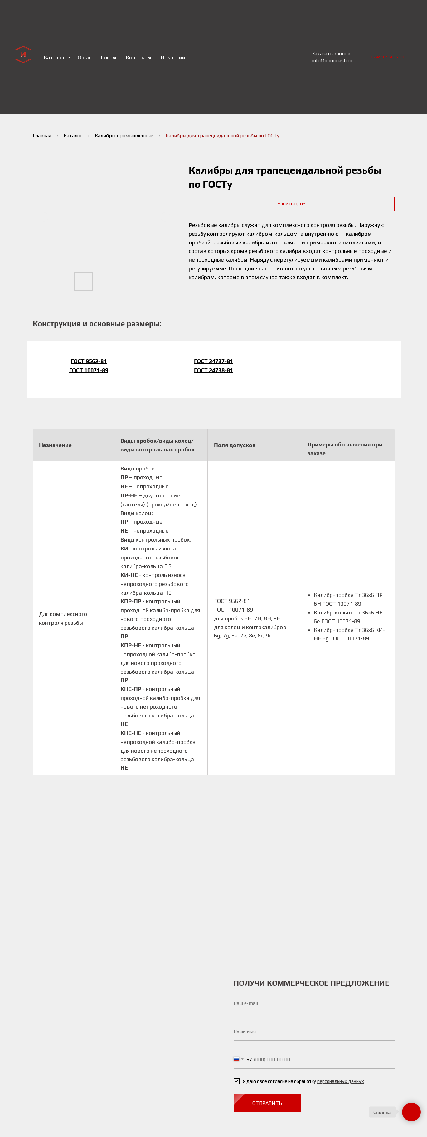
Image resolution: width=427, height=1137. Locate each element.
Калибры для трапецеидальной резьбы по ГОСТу (222, 135)
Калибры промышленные (124, 135)
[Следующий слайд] (165, 217)
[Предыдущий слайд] (43, 217)
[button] (292, 204)
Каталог (73, 135)
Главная (42, 135)
